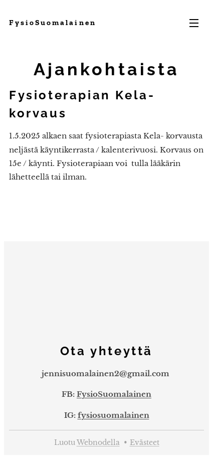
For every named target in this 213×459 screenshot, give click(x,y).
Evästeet (144, 442)
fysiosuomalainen (113, 414)
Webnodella (98, 442)
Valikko (193, 23)
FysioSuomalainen (114, 394)
